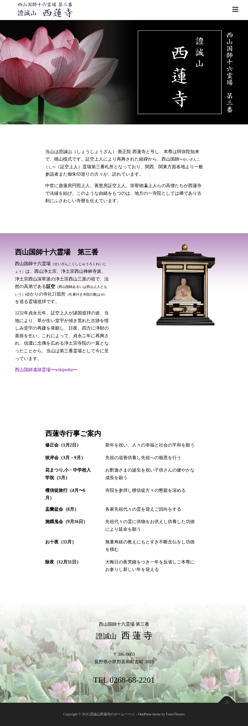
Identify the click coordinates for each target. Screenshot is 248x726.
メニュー (235, 9)
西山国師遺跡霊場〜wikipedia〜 (46, 369)
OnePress (144, 714)
